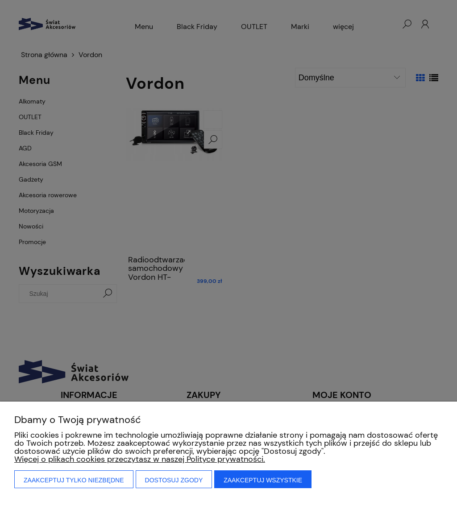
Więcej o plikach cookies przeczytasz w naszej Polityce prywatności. (139, 459)
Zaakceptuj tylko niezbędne (74, 480)
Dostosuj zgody (174, 480)
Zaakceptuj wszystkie (263, 480)
